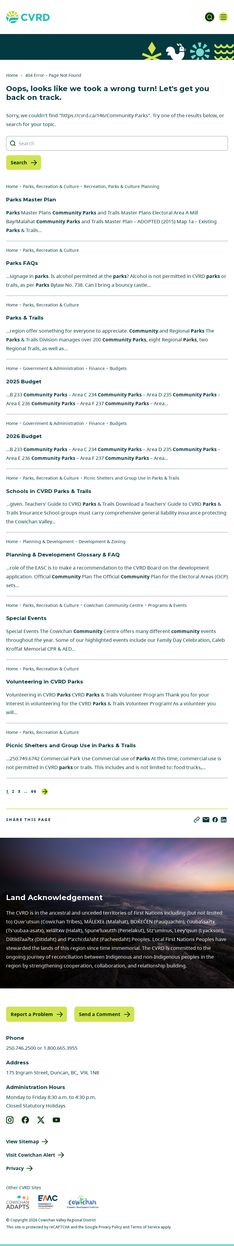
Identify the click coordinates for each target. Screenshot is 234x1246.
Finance (97, 368)
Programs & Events (167, 605)
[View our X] (41, 1120)
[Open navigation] (223, 17)
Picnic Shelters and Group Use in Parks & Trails (131, 478)
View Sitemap (22, 1141)
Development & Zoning (102, 541)
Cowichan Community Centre (113, 605)
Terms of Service (145, 1227)
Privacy (15, 1168)
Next (44, 791)
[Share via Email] (206, 820)
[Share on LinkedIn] (223, 819)
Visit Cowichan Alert (30, 1155)
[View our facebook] (25, 1120)
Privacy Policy (110, 1227)
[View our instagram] (10, 1120)
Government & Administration (53, 368)
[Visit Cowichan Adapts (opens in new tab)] (17, 1202)
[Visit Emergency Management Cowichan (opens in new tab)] (48, 1202)
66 (34, 791)
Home (12, 75)
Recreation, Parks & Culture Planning (121, 186)
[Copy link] (196, 819)
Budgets (118, 368)
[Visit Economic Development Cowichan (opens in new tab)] (83, 1202)
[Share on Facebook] (215, 819)
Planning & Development (48, 541)
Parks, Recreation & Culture (51, 186)
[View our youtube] (56, 1120)
